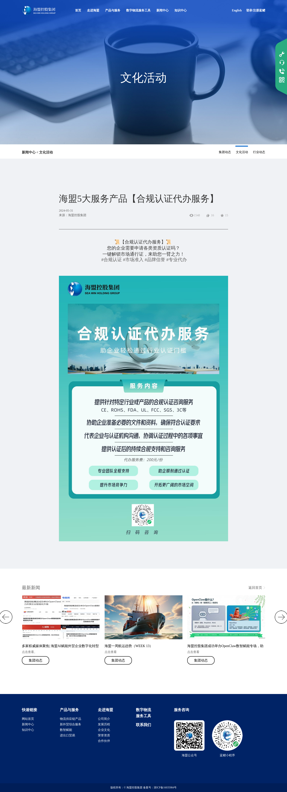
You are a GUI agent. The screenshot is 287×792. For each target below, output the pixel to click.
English (237, 10)
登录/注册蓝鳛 (255, 10)
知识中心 (180, 10)
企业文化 (104, 729)
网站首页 (28, 718)
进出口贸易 (67, 735)
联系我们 (143, 725)
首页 (78, 10)
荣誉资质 (104, 735)
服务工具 (143, 716)
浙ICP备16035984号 (165, 787)
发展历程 (104, 724)
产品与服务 (112, 10)
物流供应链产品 (70, 718)
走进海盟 (93, 10)
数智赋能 (66, 729)
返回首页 (255, 588)
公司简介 (104, 718)
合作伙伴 (104, 740)
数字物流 (143, 710)
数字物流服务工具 (138, 10)
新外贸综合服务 (70, 724)
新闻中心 (162, 10)
